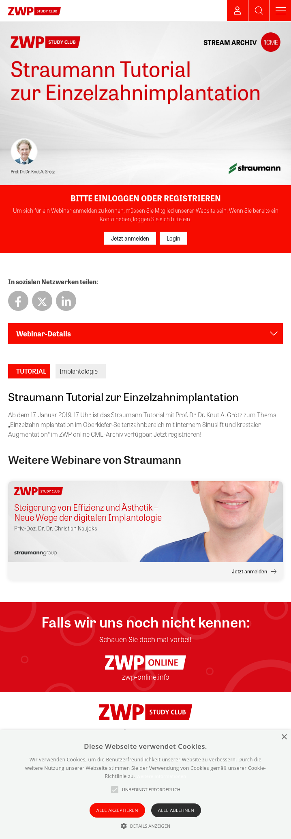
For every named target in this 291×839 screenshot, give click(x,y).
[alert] (145, 784)
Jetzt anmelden (130, 238)
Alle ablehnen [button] (176, 810)
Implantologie (79, 371)
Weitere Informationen (161, 776)
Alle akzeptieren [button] (117, 810)
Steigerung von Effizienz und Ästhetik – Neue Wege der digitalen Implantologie (88, 512)
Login (173, 238)
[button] (146, 826)
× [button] (284, 737)
